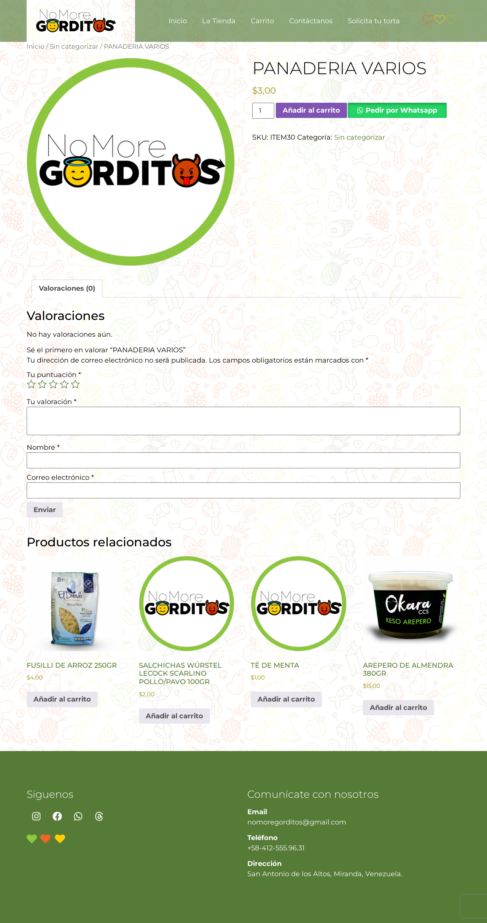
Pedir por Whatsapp (401, 110)
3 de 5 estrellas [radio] (53, 384)
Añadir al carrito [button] (62, 699)
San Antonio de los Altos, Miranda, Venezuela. (325, 874)
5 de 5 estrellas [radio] (75, 384)
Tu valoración (51, 401)
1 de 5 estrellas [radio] (31, 384)
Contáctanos (311, 21)
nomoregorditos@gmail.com (296, 822)
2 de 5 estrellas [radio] (42, 384)
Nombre (43, 447)
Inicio (178, 21)
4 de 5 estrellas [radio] (64, 384)
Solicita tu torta (374, 21)
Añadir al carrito (311, 110)
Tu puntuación (54, 374)
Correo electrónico (60, 477)
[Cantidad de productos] (263, 111)
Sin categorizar (74, 46)
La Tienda (219, 21)
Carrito (262, 21)
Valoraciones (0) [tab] (67, 288)
